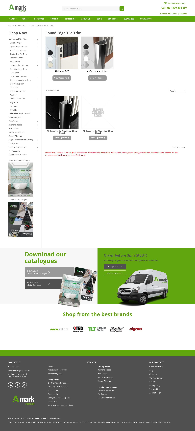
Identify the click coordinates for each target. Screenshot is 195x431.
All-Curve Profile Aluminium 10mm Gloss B (62, 132)
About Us (85, 19)
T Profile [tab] (13, 110)
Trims (12, 19)
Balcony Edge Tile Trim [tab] (19, 65)
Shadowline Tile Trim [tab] (18, 54)
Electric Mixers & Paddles (58, 383)
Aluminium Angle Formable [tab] (20, 113)
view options (61, 138)
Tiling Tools (53, 380)
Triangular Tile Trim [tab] (17, 91)
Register (183, 14)
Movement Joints (55, 373)
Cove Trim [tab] (14, 87)
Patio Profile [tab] (15, 61)
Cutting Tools (104, 367)
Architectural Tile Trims (24, 25)
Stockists (113, 19)
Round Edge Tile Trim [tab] (18, 50)
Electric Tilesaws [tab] (15, 136)
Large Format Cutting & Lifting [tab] (21, 140)
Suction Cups (53, 390)
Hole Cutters (103, 373)
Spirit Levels (53, 394)
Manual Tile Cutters (105, 377)
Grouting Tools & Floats (58, 386)
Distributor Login (168, 14)
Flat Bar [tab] (13, 95)
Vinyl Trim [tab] (14, 102)
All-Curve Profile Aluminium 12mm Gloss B (98, 132)
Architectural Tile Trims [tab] (18, 39)
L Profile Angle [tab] (16, 43)
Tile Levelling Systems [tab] (17, 147)
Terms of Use (154, 389)
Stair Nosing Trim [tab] (17, 84)
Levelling (69, 19)
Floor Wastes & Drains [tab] (18, 154)
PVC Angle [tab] (14, 106)
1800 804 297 (179, 7)
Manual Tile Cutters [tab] (16, 132)
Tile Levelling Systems (106, 398)
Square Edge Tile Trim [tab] (18, 46)
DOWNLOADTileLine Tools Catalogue (37, 272)
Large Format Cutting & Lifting (60, 405)
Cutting (54, 19)
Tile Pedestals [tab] (14, 151)
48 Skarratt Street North (17, 374)
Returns (152, 381)
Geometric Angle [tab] (16, 58)
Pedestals (39, 19)
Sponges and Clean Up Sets (59, 398)
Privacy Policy (154, 385)
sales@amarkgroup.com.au (19, 370)
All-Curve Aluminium (97, 71)
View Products (60, 78)
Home (10, 25)
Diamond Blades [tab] (15, 125)
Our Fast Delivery (156, 378)
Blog (99, 19)
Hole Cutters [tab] (14, 128)
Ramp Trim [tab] (14, 72)
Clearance (129, 19)
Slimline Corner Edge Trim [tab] (20, 80)
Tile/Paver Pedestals (106, 390)
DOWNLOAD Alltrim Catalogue (34, 283)
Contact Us (146, 19)
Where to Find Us (156, 367)
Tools (24, 19)
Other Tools (53, 401)
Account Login (155, 393)
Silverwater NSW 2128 (17, 376)
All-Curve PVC (62, 71)
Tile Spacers (102, 394)
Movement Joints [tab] (15, 117)
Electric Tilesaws (104, 381)
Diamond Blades (104, 370)
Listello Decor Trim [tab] (17, 99)
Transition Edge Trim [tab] (18, 69)
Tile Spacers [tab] (13, 143)
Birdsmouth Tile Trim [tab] (18, 76)
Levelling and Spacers (107, 387)
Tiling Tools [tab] (13, 121)
